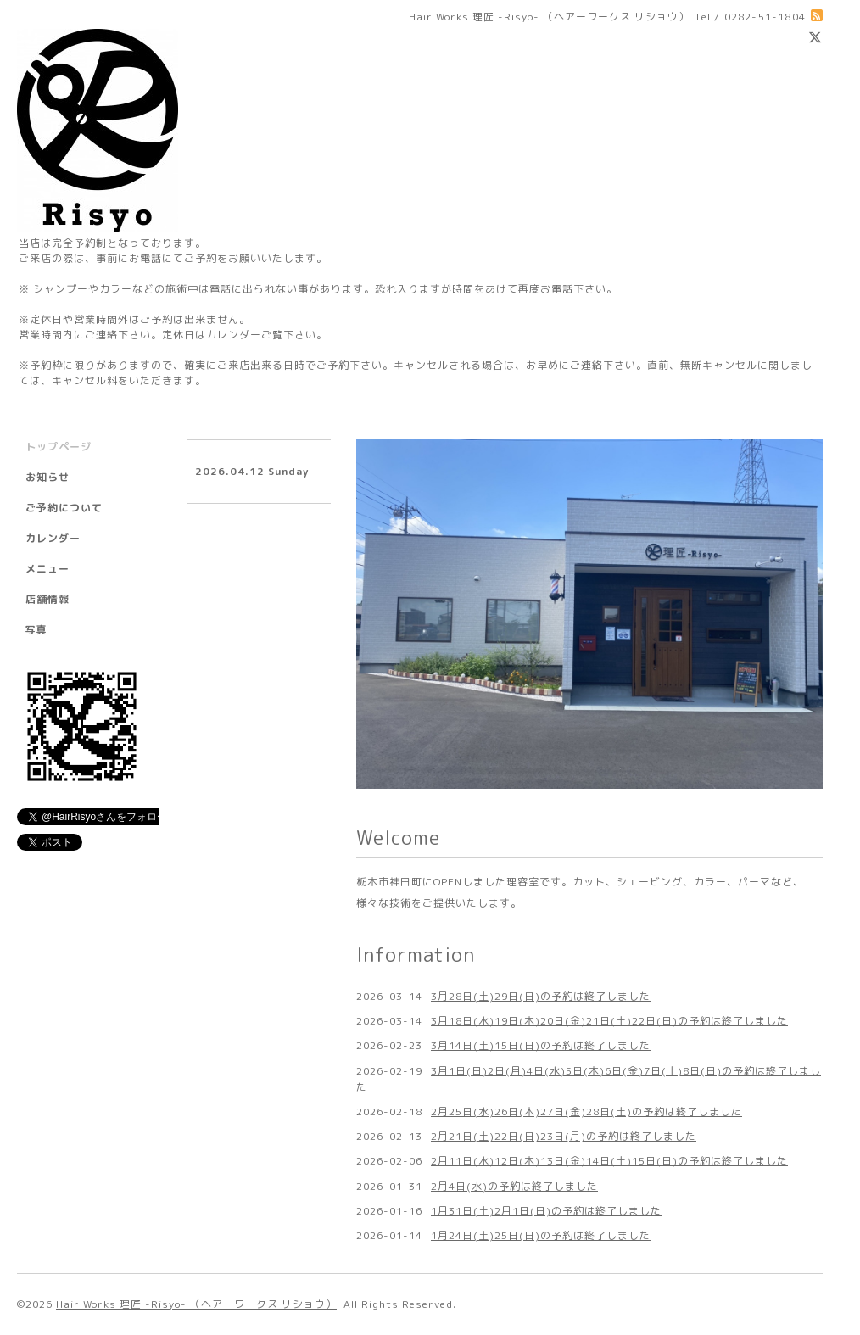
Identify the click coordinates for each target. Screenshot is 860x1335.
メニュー (47, 568)
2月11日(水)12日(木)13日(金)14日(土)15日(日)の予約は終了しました (609, 1160)
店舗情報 (47, 599)
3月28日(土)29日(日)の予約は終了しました (541, 996)
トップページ (58, 446)
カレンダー (53, 538)
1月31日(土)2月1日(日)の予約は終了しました (546, 1211)
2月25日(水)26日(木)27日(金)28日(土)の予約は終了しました (586, 1111)
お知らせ (47, 477)
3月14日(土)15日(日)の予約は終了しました (541, 1045)
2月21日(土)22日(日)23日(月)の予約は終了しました (563, 1136)
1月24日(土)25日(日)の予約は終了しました (541, 1235)
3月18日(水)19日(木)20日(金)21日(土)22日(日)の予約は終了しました (609, 1021)
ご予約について (64, 507)
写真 (36, 630)
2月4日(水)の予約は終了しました (514, 1186)
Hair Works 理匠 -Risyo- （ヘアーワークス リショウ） (196, 1304)
